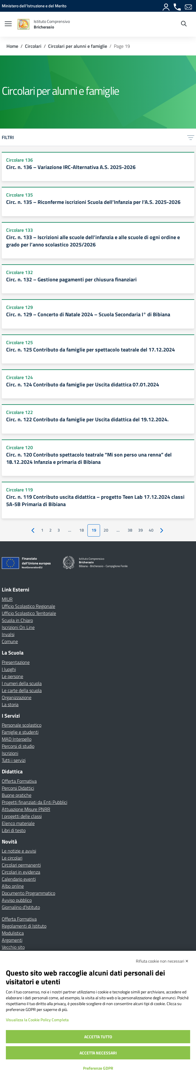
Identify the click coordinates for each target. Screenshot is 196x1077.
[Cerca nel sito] (183, 24)
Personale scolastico (21, 724)
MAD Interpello (16, 739)
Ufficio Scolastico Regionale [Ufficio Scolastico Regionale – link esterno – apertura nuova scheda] (28, 606)
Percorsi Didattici (18, 788)
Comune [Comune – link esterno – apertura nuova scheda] (10, 641)
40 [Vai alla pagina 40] (151, 530)
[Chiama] (177, 6)
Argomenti (12, 940)
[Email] (188, 6)
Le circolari (12, 857)
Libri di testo (14, 830)
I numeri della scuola (22, 683)
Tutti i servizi (14, 760)
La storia (10, 704)
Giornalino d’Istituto (21, 907)
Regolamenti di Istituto (24, 925)
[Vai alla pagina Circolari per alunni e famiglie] (77, 46)
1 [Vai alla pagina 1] (42, 530)
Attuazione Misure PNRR (26, 809)
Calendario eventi (19, 878)
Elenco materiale (18, 823)
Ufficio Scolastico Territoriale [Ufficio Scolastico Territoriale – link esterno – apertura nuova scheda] (29, 613)
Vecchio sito (13, 947)
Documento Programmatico (28, 893)
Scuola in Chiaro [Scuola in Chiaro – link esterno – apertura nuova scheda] (17, 620)
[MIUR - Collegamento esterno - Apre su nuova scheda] (34, 6)
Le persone (12, 676)
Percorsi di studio (18, 746)
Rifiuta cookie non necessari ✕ (162, 961)
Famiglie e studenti (20, 732)
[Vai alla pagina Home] (12, 46)
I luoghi (9, 669)
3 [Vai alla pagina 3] (59, 530)
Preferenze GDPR (98, 1068)
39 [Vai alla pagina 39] (140, 530)
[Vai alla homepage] (23, 24)
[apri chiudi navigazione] (8, 24)
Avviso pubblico (17, 900)
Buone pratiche (16, 795)
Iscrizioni (10, 753)
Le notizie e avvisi (19, 850)
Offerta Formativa (19, 780)
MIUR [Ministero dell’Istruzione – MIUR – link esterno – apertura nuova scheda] (7, 599)
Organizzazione (16, 697)
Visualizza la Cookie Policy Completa (37, 1020)
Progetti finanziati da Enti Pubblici (34, 802)
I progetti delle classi (22, 816)
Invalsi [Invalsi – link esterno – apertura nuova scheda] (8, 634)
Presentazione (16, 662)
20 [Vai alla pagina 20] (106, 530)
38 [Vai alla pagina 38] (130, 530)
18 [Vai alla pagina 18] (81, 530)
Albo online (13, 886)
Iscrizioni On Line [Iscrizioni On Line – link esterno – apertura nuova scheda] (18, 627)
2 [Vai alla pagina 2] (50, 530)
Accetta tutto (98, 1037)
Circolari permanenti (21, 864)
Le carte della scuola (22, 690)
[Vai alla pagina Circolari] (33, 46)
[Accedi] (166, 6)
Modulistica (13, 932)
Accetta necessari (98, 1053)
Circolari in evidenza (21, 871)
